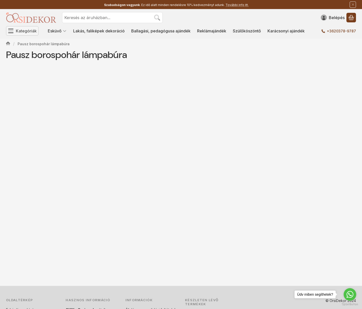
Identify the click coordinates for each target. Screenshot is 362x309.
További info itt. (237, 5)
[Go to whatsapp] (350, 294)
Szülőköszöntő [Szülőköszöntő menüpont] (247, 30)
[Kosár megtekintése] (351, 17)
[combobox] (112, 17)
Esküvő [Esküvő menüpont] (57, 30)
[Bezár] (353, 5)
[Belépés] (332, 17)
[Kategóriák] (22, 31)
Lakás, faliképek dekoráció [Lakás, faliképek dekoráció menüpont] (99, 30)
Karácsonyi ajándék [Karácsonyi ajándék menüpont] (286, 30)
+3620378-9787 (341, 31)
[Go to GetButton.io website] (350, 303)
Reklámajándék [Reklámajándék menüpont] (211, 30)
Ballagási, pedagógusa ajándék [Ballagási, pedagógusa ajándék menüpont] (161, 30)
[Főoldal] (8, 44)
